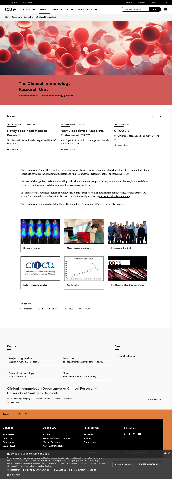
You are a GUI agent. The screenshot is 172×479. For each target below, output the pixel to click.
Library (80, 9)
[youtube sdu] (139, 434)
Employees (141, 2)
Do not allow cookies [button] (150, 464)
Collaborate (67, 9)
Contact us (8, 442)
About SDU (92, 9)
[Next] (160, 117)
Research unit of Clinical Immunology (40, 17)
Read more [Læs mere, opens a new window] (49, 466)
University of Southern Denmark (18, 2)
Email (69, 309)
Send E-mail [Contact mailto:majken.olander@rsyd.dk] (13, 402)
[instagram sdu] (134, 434)
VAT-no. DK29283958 (53, 446)
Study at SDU (29, 9)
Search (154, 9)
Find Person (8, 434)
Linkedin (53, 309)
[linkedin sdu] (125, 434)
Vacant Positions (51, 442)
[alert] (86, 464)
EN (166, 2)
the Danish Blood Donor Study (114, 196)
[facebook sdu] (129, 434)
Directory (7, 438)
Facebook (26, 309)
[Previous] (154, 117)
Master (87, 438)
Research (44, 9)
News (55, 9)
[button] (8, 470)
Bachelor (88, 434)
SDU (6, 17)
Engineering (90, 442)
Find (153, 2)
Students (128, 2)
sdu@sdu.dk (9, 446)
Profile (46, 434)
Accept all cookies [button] (124, 464)
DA (162, 2)
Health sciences (125, 356)
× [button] (169, 453)
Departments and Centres (56, 438)
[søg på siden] (136, 9)
